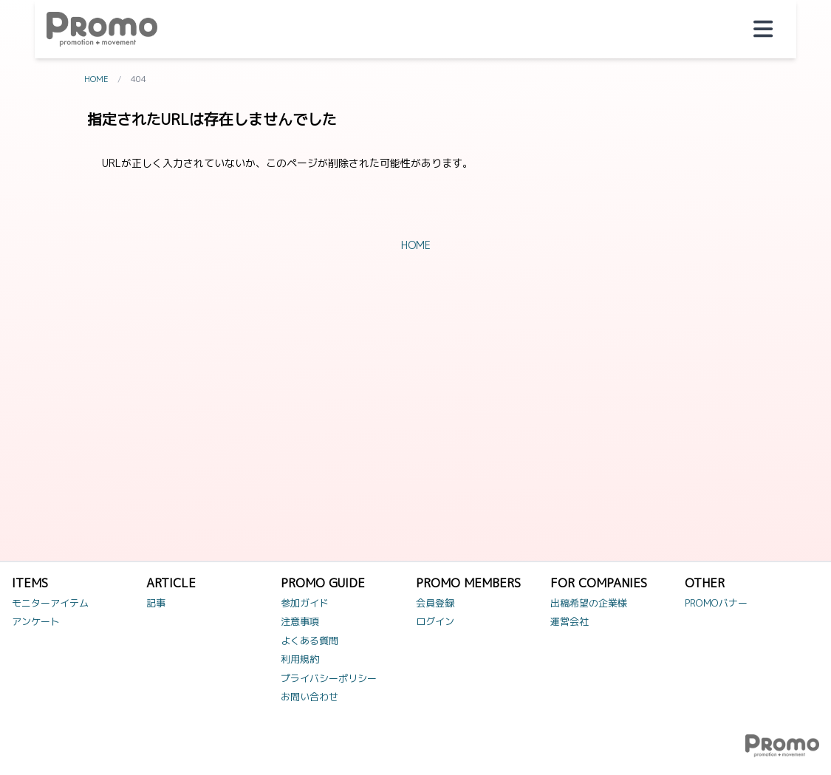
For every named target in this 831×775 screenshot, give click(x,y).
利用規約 (300, 659)
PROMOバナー (716, 603)
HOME (96, 79)
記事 (155, 603)
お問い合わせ (309, 696)
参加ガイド (305, 603)
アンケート (36, 621)
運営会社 (569, 621)
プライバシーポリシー (329, 678)
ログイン (435, 621)
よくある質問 (309, 640)
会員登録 (435, 603)
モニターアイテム (50, 603)
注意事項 (300, 621)
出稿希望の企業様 (588, 603)
